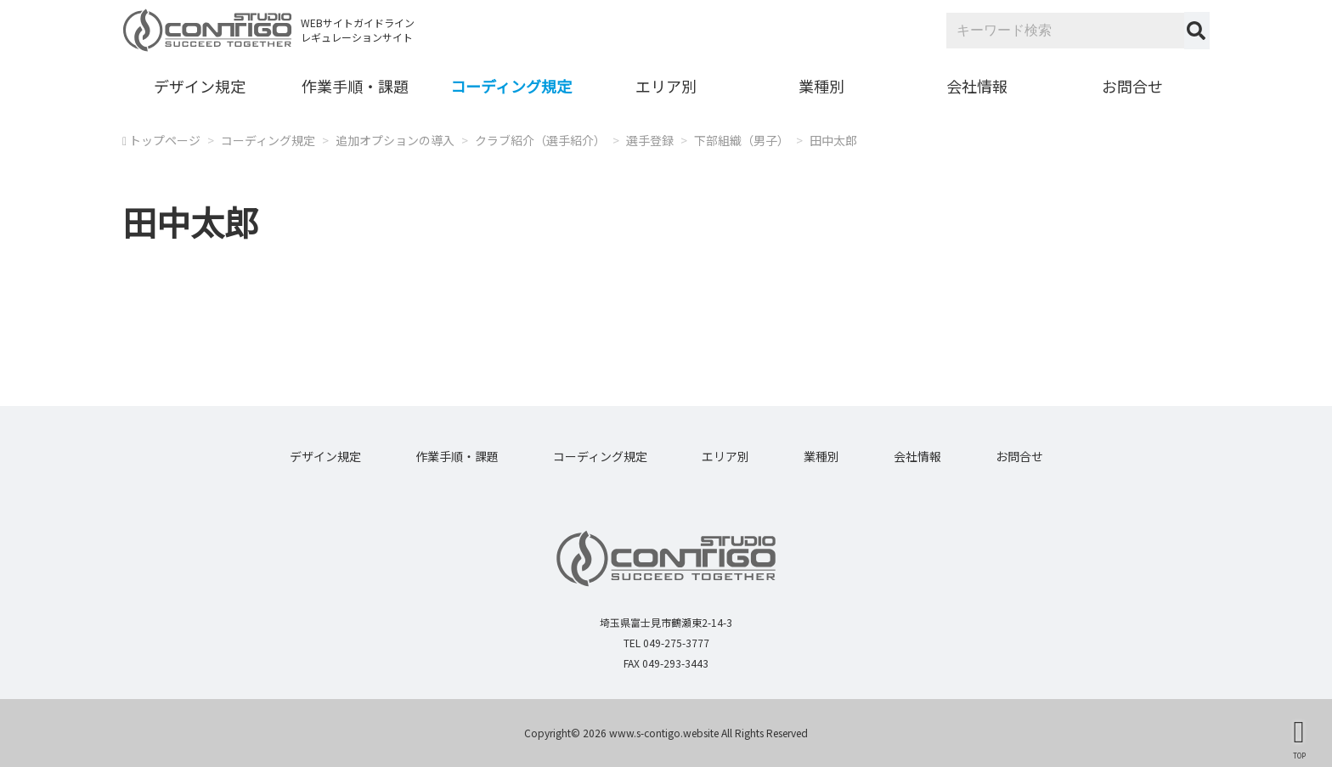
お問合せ (1132, 86)
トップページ (164, 140)
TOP (1299, 755)
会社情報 (976, 86)
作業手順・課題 (355, 86)
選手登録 (650, 140)
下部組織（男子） (741, 140)
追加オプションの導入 (395, 140)
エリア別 (666, 86)
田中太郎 (833, 140)
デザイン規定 (200, 86)
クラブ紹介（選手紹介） (540, 140)
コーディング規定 (511, 86)
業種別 (821, 86)
